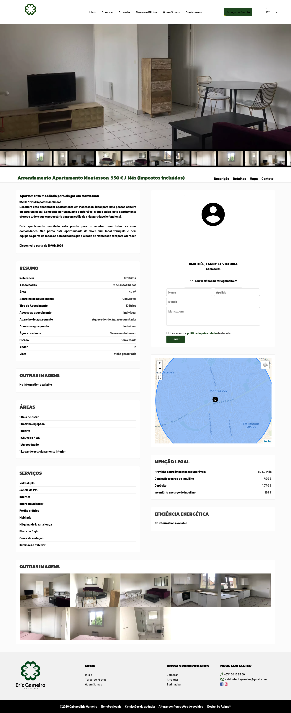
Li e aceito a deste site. (201, 333)
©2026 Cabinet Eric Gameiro (78, 706)
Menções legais (111, 706)
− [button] (159, 369)
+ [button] (159, 363)
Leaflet (267, 441)
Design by (219, 706)
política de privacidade (202, 333)
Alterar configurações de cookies (180, 706)
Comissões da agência (140, 706)
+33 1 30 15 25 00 (234, 674)
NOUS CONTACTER (235, 666)
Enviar (175, 339)
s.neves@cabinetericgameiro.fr (216, 281)
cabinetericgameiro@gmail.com (246, 679)
